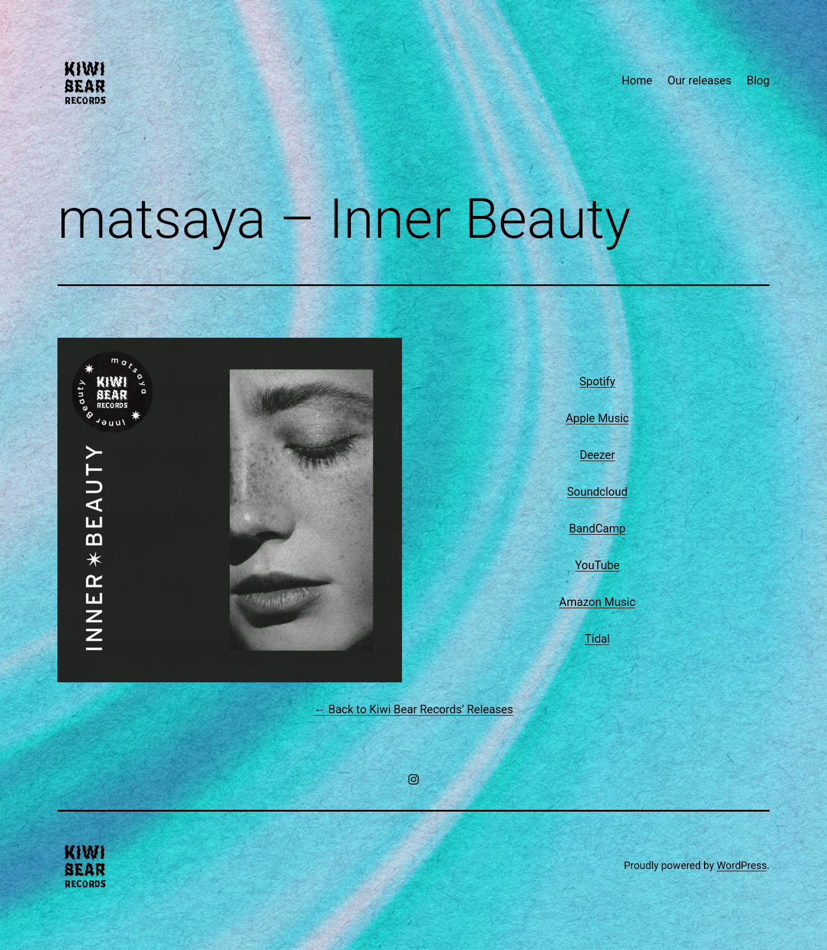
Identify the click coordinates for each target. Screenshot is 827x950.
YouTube (597, 565)
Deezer (597, 455)
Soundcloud (597, 492)
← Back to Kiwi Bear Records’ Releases (413, 709)
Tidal (597, 639)
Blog (758, 80)
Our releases (699, 80)
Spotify (597, 381)
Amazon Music (597, 602)
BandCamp (597, 528)
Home (636, 80)
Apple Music (597, 418)
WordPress (742, 865)
